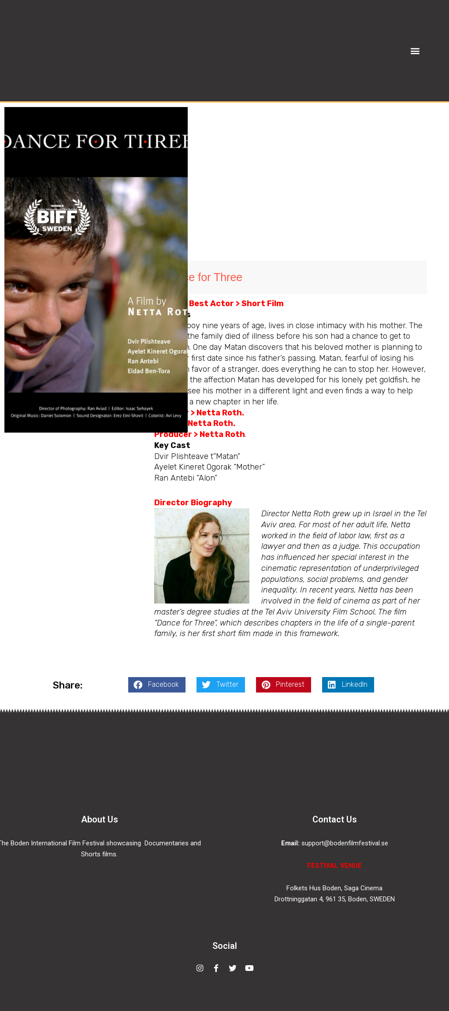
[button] (415, 50)
